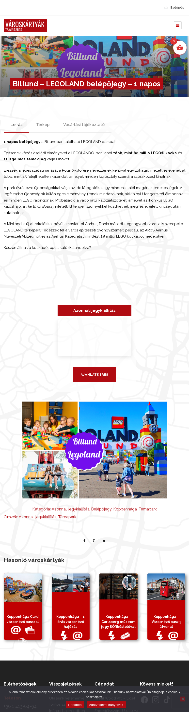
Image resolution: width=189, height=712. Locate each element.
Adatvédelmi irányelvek (106, 705)
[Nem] (182, 699)
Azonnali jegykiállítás (70, 509)
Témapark (148, 509)
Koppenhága (125, 509)
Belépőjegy (101, 509)
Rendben (75, 705)
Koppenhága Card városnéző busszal (23, 629)
